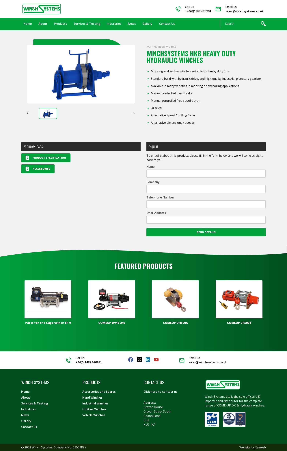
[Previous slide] (29, 113)
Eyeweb (260, 447)
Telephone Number (160, 197)
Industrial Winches (95, 403)
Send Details (206, 232)
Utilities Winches (94, 409)
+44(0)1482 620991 (198, 11)
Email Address (156, 213)
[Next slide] (133, 113)
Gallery (26, 421)
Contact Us (29, 427)
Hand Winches (92, 397)
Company (153, 182)
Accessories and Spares (99, 392)
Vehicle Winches (93, 415)
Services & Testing (34, 403)
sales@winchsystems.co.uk (244, 11)
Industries (28, 409)
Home (25, 392)
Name (150, 167)
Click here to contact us (160, 392)
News (25, 415)
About (25, 397)
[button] (48, 113)
